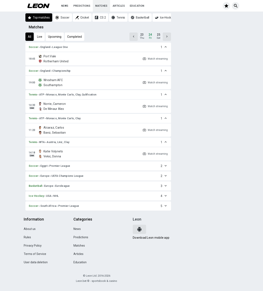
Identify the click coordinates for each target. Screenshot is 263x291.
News (64, 5)
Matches (101, 5)
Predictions (81, 5)
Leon (137, 219)
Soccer (33, 47)
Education (137, 5)
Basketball (35, 185)
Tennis (33, 94)
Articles (119, 5)
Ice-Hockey (36, 195)
